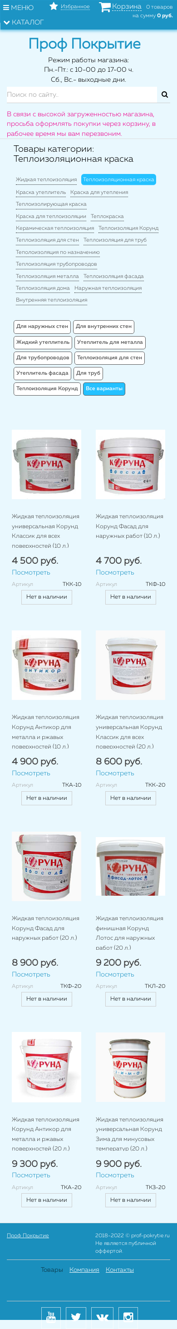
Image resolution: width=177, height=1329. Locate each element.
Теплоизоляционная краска (118, 180)
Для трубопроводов (42, 358)
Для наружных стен (42, 326)
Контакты (120, 1270)
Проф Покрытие (28, 1236)
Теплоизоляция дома (43, 288)
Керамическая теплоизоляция (55, 228)
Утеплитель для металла (110, 342)
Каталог (23, 22)
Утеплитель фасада (42, 373)
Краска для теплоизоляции (51, 216)
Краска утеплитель (41, 192)
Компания (84, 1270)
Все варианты (104, 389)
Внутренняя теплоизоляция (51, 300)
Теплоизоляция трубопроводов (56, 264)
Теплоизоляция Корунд (128, 228)
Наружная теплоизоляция (108, 288)
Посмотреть (31, 572)
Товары (52, 1270)
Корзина (127, 6)
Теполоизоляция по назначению (58, 252)
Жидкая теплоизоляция (46, 180)
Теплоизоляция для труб (115, 240)
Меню (18, 7)
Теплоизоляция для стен (47, 240)
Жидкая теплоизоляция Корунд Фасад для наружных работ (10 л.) (129, 526)
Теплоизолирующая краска (51, 204)
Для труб (88, 373)
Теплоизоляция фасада (114, 276)
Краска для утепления (99, 192)
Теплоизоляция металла (47, 276)
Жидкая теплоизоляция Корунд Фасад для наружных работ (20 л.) (45, 928)
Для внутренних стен (104, 326)
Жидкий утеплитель (42, 342)
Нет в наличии (46, 597)
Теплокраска (107, 216)
